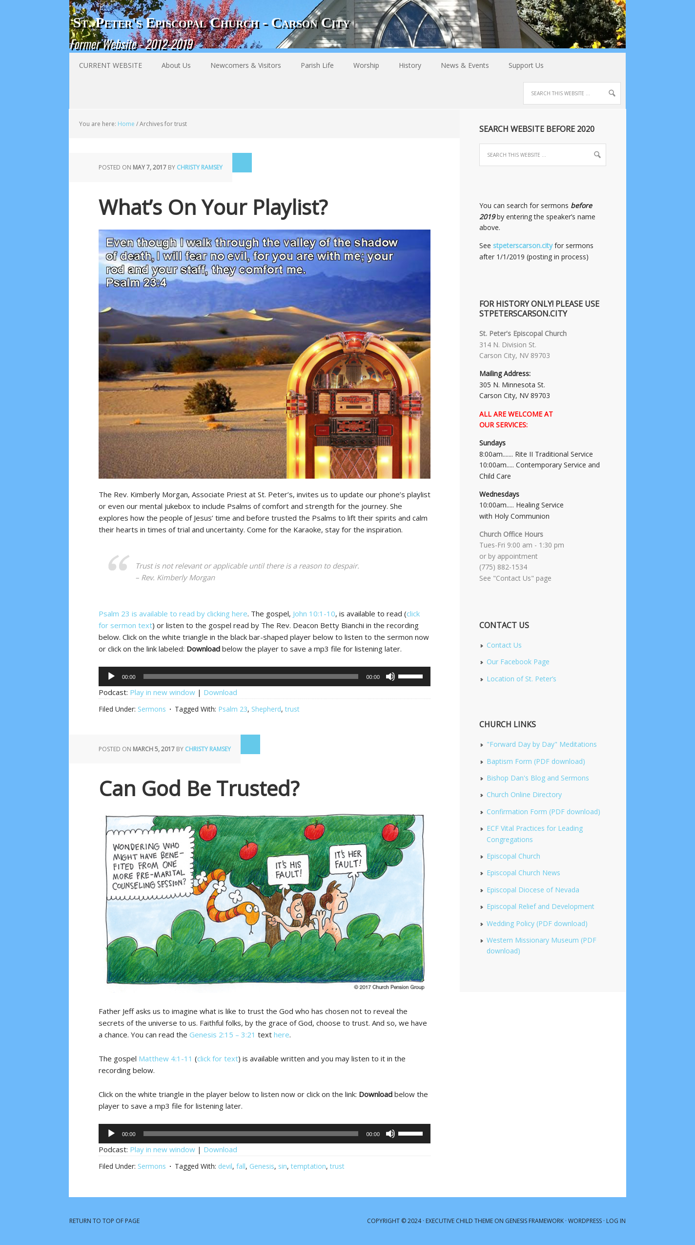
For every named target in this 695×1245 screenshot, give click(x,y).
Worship (361, 65)
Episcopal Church (513, 856)
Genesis (261, 1166)
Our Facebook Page (518, 661)
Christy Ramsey (200, 167)
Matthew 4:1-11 (166, 1058)
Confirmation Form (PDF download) (543, 811)
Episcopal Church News (523, 872)
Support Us (526, 65)
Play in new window (162, 692)
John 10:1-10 (314, 613)
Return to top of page (104, 1221)
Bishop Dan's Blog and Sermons (538, 777)
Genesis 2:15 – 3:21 (222, 1034)
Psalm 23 (232, 709)
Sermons (152, 709)
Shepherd (266, 709)
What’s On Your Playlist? (213, 207)
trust (292, 709)
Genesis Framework (534, 1221)
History (405, 65)
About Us (171, 65)
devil (225, 1166)
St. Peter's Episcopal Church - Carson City (211, 22)
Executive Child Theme (459, 1221)
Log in (616, 1221)
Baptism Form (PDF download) (536, 761)
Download (220, 692)
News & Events (460, 65)
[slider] (251, 676)
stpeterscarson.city (522, 245)
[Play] (111, 676)
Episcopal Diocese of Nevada (533, 889)
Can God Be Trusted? (199, 788)
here (281, 1034)
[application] (264, 676)
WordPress (585, 1221)
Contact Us (504, 645)
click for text (217, 1058)
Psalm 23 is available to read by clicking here (173, 613)
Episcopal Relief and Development (540, 906)
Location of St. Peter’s (521, 678)
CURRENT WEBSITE (110, 65)
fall (240, 1166)
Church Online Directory (524, 794)
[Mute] (390, 676)
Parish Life (312, 65)
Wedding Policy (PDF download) (537, 923)
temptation (308, 1166)
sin (282, 1166)
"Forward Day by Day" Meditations (542, 744)
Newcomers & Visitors (241, 65)
